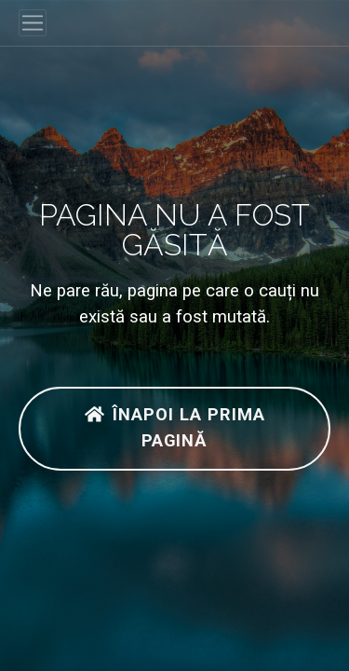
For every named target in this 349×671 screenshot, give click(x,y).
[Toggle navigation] (33, 23)
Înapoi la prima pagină (175, 427)
